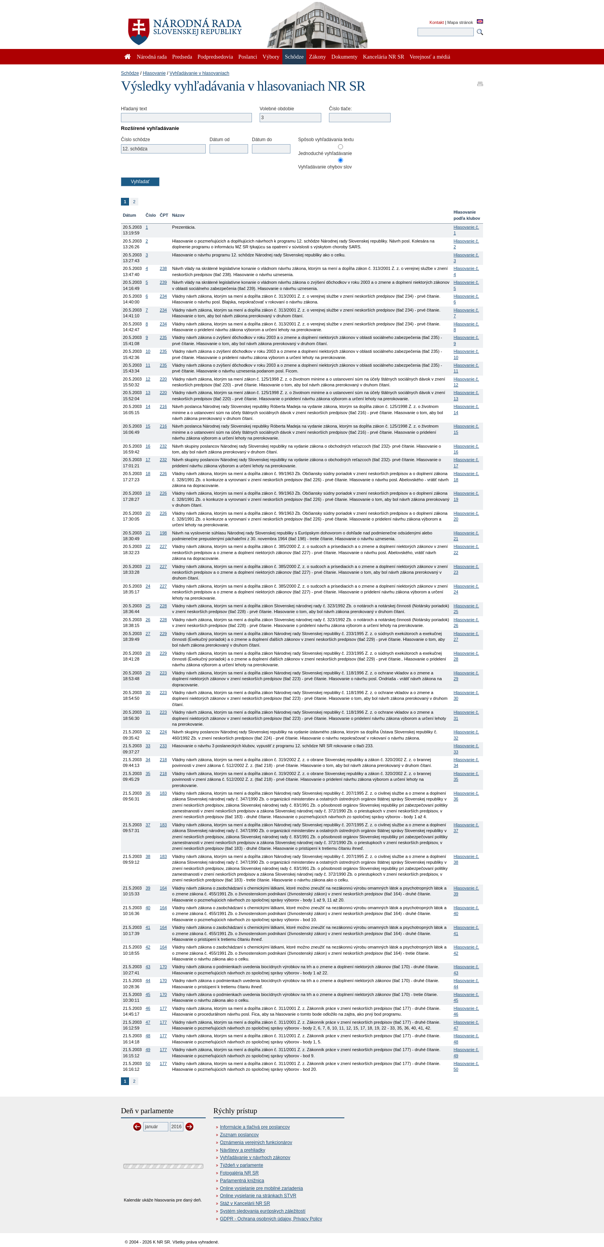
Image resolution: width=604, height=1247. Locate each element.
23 (148, 566)
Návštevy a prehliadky (242, 1150)
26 (148, 619)
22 (148, 546)
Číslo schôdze (135, 139)
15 (148, 426)
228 (163, 605)
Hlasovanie (154, 73)
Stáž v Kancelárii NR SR (245, 1203)
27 (148, 633)
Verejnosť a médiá (429, 57)
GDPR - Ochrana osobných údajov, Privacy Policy (271, 1219)
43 (148, 966)
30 (148, 692)
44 (148, 980)
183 (163, 793)
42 (148, 947)
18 (148, 473)
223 (163, 673)
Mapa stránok (460, 22)
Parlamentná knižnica (242, 1180)
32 (148, 732)
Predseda (182, 57)
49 (148, 1049)
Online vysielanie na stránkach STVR (258, 1195)
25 (148, 605)
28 (148, 653)
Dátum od (220, 139)
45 (148, 994)
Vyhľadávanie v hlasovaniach (199, 73)
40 (148, 907)
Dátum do (262, 139)
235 (163, 337)
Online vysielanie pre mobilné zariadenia (261, 1188)
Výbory (271, 57)
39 (148, 888)
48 (148, 1035)
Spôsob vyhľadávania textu (326, 139)
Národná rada (152, 57)
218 (163, 759)
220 (163, 379)
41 (148, 927)
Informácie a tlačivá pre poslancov (255, 1127)
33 (148, 745)
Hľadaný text (134, 108)
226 (163, 473)
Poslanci (247, 57)
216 (163, 406)
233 (163, 745)
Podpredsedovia (215, 57)
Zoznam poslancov (239, 1134)
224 (163, 732)
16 (148, 446)
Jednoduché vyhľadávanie (325, 153)
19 (148, 493)
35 (148, 773)
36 (148, 793)
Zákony (317, 57)
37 (148, 824)
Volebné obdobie (277, 108)
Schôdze (130, 73)
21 (148, 533)
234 (163, 296)
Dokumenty (344, 57)
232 (163, 446)
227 (163, 546)
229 (163, 633)
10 (148, 351)
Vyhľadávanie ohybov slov (325, 167)
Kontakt (437, 22)
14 (148, 406)
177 (163, 1008)
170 (163, 966)
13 (148, 392)
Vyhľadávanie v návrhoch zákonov (255, 1157)
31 (148, 712)
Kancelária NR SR (383, 57)
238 (163, 268)
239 (163, 282)
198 (163, 533)
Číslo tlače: (340, 108)
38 (148, 856)
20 (148, 513)
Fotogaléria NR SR (239, 1173)
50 (148, 1063)
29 (148, 673)
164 (163, 888)
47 (148, 1022)
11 (148, 365)
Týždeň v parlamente (241, 1165)
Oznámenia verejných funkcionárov (256, 1142)
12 (148, 379)
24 (148, 586)
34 (148, 759)
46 (148, 1008)
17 (148, 459)
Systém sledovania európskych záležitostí (262, 1211)
